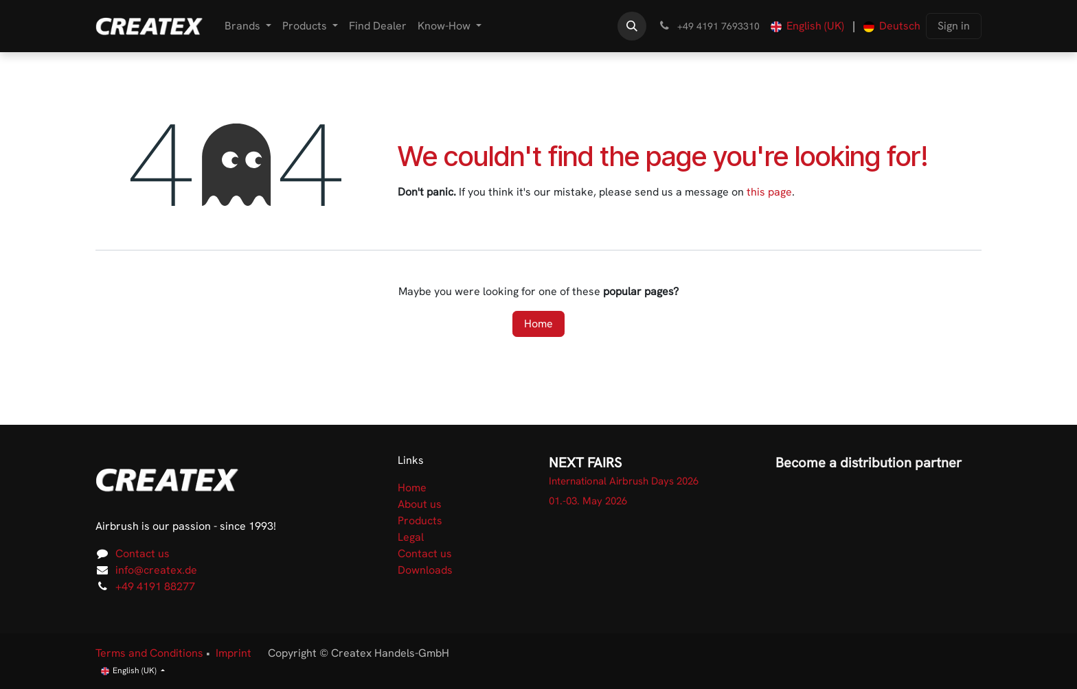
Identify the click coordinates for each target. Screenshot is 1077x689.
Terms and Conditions (149, 653)
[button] (631, 26)
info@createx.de (156, 570)
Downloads (425, 570)
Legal (411, 537)
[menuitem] (248, 26)
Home (538, 323)
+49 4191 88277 (155, 586)
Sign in (954, 26)
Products (420, 520)
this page (769, 192)
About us (420, 504)
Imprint (233, 653)
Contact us (142, 553)
